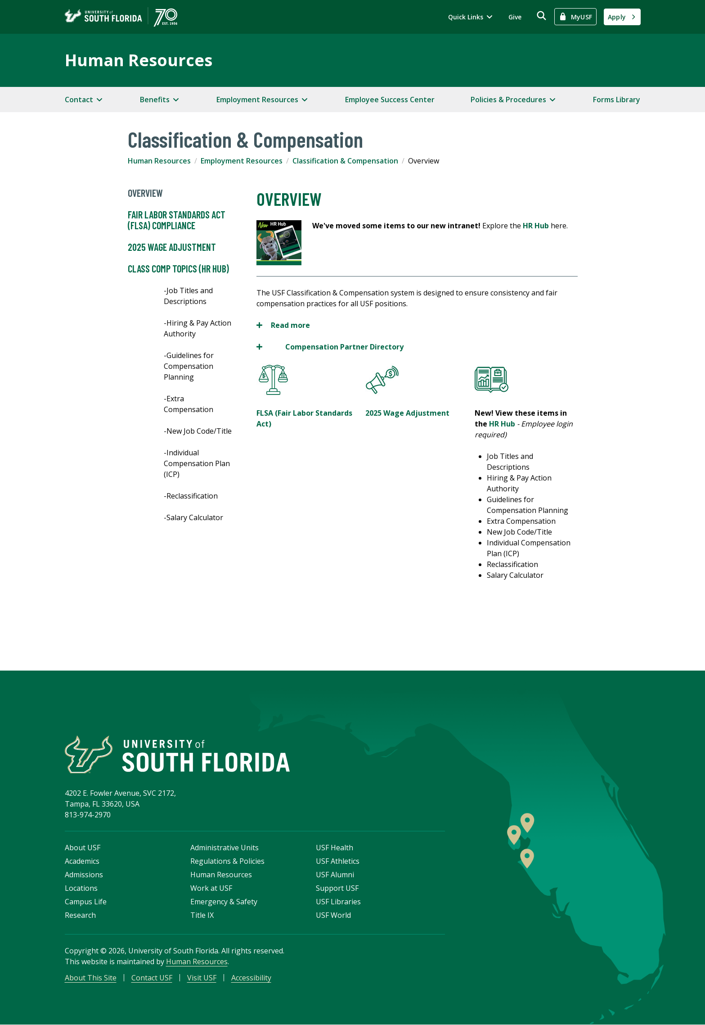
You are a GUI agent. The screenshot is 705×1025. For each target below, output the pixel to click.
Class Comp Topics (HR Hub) (178, 268)
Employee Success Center (390, 99)
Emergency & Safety (223, 902)
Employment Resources (242, 161)
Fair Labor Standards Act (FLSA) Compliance (176, 220)
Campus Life (86, 902)
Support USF (337, 888)
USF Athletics (337, 861)
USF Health (334, 848)
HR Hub (536, 226)
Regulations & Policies (227, 861)
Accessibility (251, 978)
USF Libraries (338, 902)
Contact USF (151, 978)
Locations (81, 888)
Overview (145, 193)
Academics (82, 861)
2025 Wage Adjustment (172, 247)
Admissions (84, 875)
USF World (333, 916)
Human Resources (138, 60)
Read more (283, 325)
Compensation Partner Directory (344, 347)
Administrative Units (224, 848)
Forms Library (616, 99)
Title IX (202, 916)
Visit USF (201, 978)
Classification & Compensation (345, 161)
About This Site (91, 978)
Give (514, 17)
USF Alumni (335, 875)
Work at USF (211, 888)
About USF (82, 848)
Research (80, 916)
